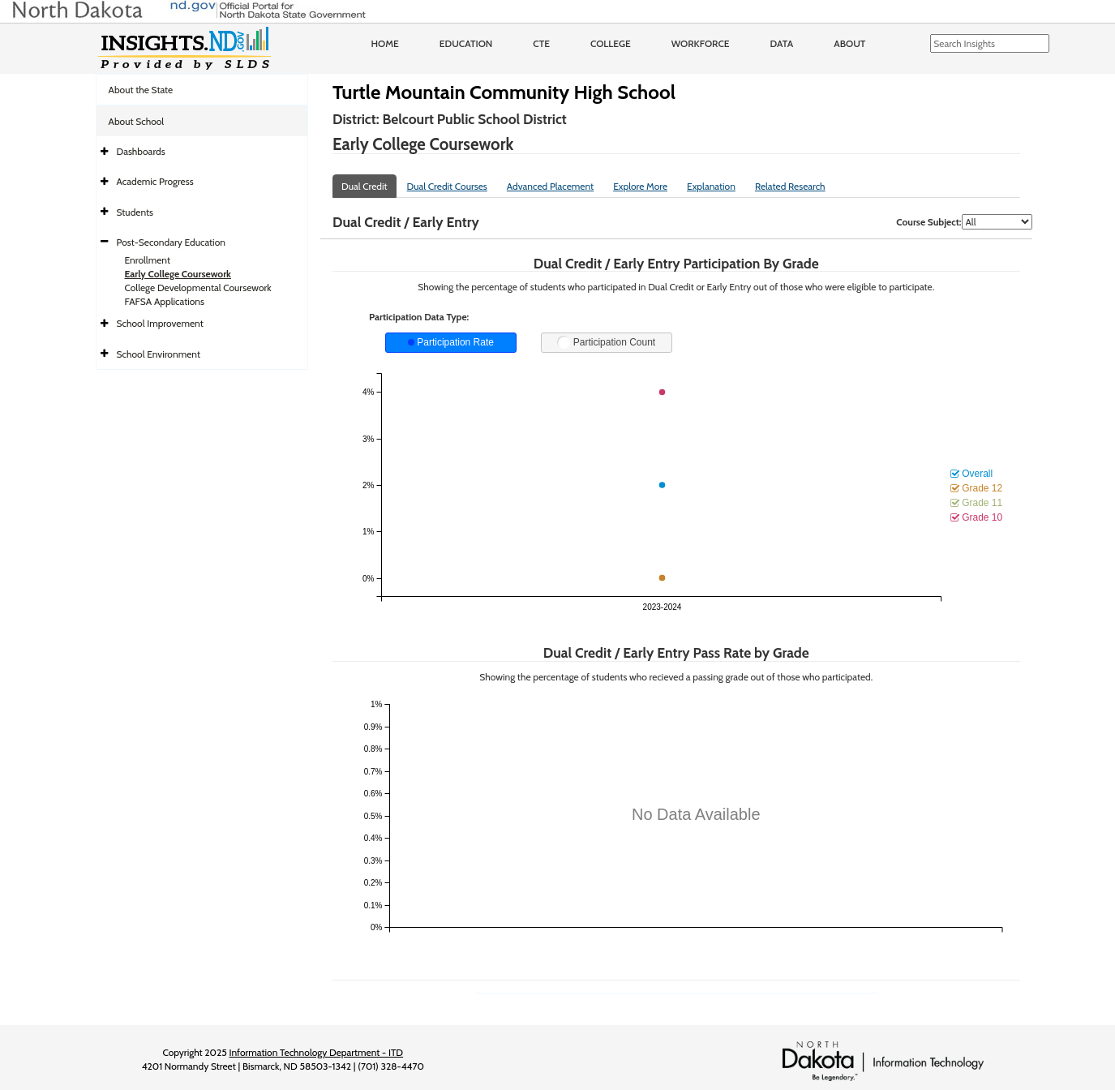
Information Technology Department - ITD (316, 1052)
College (610, 43)
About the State (141, 90)
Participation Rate (451, 342)
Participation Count (606, 342)
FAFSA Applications (165, 301)
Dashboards (141, 151)
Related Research (790, 186)
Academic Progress (155, 181)
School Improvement (160, 323)
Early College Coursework (178, 274)
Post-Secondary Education (171, 242)
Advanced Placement (550, 186)
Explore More (640, 186)
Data (782, 43)
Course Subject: (928, 222)
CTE (541, 43)
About (849, 43)
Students (135, 212)
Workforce (700, 43)
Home (385, 43)
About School (137, 121)
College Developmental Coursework (198, 287)
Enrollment (147, 260)
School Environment (159, 354)
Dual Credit (364, 186)
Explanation (711, 186)
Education (466, 43)
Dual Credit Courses (447, 186)
